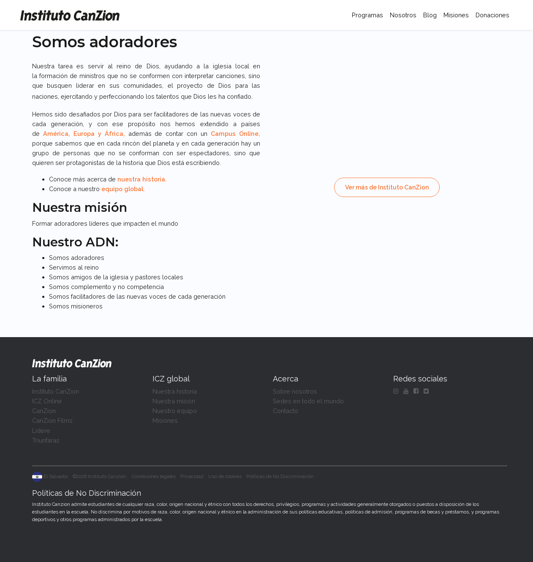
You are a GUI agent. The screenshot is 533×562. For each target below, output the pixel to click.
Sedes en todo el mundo (308, 401)
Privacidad (192, 476)
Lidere (41, 430)
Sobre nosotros (295, 391)
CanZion (44, 410)
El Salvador (50, 476)
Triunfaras (46, 440)
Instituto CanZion (55, 391)
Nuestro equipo (174, 410)
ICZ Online (47, 401)
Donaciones (492, 15)
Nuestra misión (173, 401)
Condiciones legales (154, 476)
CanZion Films (52, 420)
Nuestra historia (174, 391)
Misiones (456, 15)
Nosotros (403, 15)
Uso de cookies (225, 476)
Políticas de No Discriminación (280, 476)
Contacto (285, 410)
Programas (369, 14)
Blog (430, 15)
